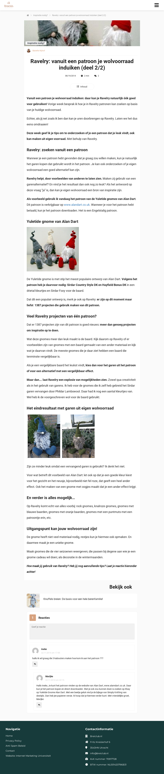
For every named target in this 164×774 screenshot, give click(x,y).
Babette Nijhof (39, 51)
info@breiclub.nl (99, 753)
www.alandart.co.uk (77, 204)
